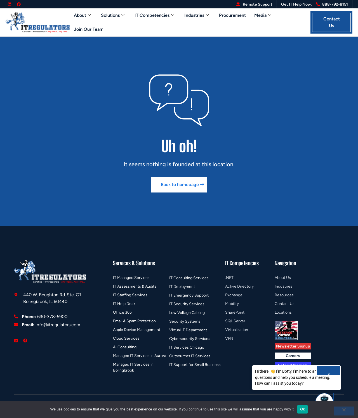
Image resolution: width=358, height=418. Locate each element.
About (82, 15)
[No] (344, 411)
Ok (302, 409)
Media (262, 15)
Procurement (232, 15)
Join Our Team (88, 29)
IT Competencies (154, 15)
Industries (196, 15)
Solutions (112, 15)
